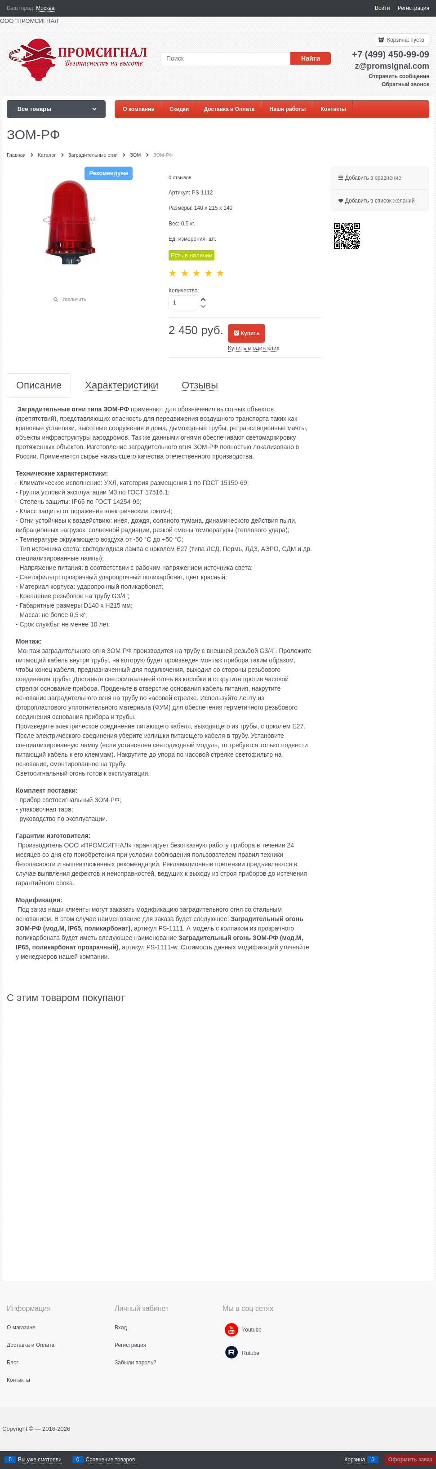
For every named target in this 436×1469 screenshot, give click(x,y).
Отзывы (200, 385)
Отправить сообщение (399, 76)
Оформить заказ (410, 1459)
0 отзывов (180, 177)
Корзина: (405, 40)
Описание (39, 385)
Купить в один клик (253, 347)
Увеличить (74, 299)
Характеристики (121, 385)
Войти (382, 8)
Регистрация (413, 8)
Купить (250, 333)
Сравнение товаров (110, 1459)
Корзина (354, 1459)
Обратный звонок (405, 84)
